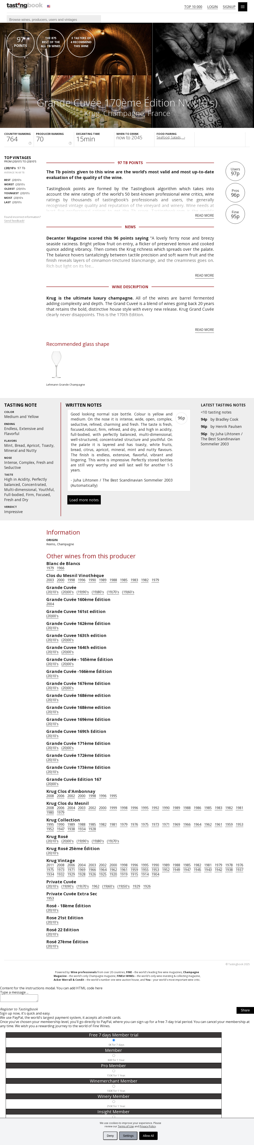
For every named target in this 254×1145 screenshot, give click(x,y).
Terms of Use (126, 1126)
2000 (60, 580)
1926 (92, 874)
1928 (92, 829)
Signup (229, 6)
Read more (204, 215)
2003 (50, 580)
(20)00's (67, 592)
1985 (124, 580)
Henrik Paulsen (229, 426)
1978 (229, 865)
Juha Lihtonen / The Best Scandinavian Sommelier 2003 (221, 438)
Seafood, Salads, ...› (171, 137)
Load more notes (84, 499)
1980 (50, 812)
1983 (134, 580)
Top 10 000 (193, 6)
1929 (71, 874)
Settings (128, 1135)
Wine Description (130, 286)
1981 (239, 807)
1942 (218, 869)
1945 (197, 869)
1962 (208, 824)
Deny (110, 1135)
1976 (134, 824)
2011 (50, 865)
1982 (145, 580)
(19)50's (123, 886)
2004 (50, 604)
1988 (113, 580)
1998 (71, 580)
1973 (155, 824)
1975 (145, 824)
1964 (197, 824)
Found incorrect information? (22, 219)
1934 (81, 829)
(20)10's (10, 168)
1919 (124, 874)
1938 (71, 829)
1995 (113, 795)
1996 (81, 580)
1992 (155, 807)
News (130, 226)
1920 (113, 874)
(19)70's (113, 592)
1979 (50, 568)
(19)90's (83, 592)
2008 (50, 795)
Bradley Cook (227, 419)
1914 (145, 874)
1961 (218, 824)
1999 (113, 807)
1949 (176, 869)
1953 (239, 824)
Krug (92, 113)
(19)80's (98, 592)
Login (212, 6)
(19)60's (128, 592)
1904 (155, 874)
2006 (60, 795)
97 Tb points (130, 162)
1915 (134, 874)
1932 (60, 874)
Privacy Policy (148, 1126)
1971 (166, 824)
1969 (176, 824)
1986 (197, 807)
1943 (208, 869)
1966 (60, 568)
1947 (60, 829)
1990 (92, 580)
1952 (50, 829)
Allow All (148, 1135)
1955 (145, 869)
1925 (102, 874)
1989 (102, 580)
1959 (229, 824)
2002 (71, 795)
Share (245, 1011)
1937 (239, 869)
